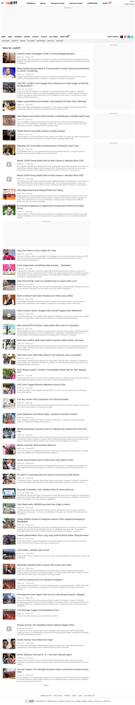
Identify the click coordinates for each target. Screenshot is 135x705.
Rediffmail (31, 3)
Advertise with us (52, 701)
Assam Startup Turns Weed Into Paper (35, 640)
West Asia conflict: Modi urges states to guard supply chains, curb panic (50, 340)
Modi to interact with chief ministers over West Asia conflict (45, 296)
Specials (50, 41)
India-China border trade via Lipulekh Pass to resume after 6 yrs (47, 281)
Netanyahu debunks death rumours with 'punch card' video (44, 565)
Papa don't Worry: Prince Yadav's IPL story (36, 250)
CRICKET (35, 37)
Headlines (5, 41)
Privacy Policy (70, 701)
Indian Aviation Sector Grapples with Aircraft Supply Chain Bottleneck (49, 310)
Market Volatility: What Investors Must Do (36, 445)
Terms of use (99, 701)
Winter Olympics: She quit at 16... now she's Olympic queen (44, 654)
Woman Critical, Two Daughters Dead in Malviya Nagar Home (45, 625)
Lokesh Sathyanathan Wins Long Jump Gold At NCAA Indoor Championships (53, 535)
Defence (15, 41)
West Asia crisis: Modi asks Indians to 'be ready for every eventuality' (49, 355)
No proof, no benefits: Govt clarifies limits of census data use (45, 489)
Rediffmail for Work (46, 695)
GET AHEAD (53, 37)
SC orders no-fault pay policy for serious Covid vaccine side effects (48, 475)
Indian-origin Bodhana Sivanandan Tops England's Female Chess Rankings (51, 101)
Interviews (41, 41)
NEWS (10, 37)
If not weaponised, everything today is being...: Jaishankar (44, 265)
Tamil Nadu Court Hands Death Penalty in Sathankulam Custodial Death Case (53, 116)
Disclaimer (62, 701)
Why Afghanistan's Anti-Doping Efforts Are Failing (40, 190)
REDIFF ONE (64, 37)
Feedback (84, 701)
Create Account (129, 4)
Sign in (132, 1)
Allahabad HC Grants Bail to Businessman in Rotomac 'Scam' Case (48, 146)
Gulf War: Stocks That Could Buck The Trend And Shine (42, 399)
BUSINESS (18, 37)
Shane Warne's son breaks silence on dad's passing (41, 131)
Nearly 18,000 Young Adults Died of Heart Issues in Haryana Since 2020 (50, 160)
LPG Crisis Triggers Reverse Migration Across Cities (41, 384)
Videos (80, 695)
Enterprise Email (57, 3)
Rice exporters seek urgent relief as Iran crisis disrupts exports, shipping (50, 594)
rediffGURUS (92, 3)
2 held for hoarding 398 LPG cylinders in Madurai (39, 580)
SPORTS (44, 37)
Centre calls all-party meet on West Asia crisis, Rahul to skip (45, 460)
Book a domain (58, 695)
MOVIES (27, 37)
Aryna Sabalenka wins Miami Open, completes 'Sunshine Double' (47, 414)
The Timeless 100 (89, 695)
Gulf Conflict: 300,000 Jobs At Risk (33, 550)
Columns (31, 41)
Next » (46, 685)
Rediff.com (43, 701)
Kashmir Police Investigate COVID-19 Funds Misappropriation (45, 54)
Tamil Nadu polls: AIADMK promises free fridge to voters (43, 504)
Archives (59, 41)
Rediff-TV (107, 3)
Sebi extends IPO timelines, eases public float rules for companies (48, 325)
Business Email (76, 3)
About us (91, 701)
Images (23, 41)
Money (43, 3)
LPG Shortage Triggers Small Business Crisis (38, 610)
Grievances (107, 701)
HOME (3, 37)
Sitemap (77, 701)
